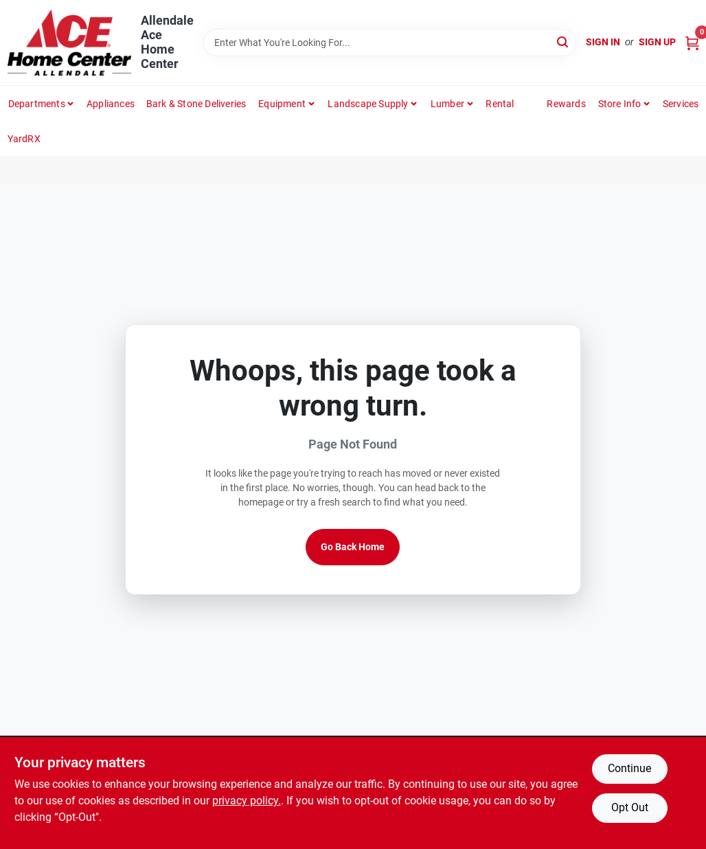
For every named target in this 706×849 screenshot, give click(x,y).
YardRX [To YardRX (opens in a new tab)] (24, 138)
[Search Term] (390, 42)
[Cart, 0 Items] (692, 42)
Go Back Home (353, 546)
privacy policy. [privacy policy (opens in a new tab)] (246, 800)
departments (36, 103)
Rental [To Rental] (500, 103)
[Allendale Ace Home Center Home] (69, 43)
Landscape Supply (368, 103)
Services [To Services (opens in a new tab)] (681, 103)
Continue (629, 768)
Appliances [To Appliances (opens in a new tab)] (111, 103)
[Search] (563, 41)
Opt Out (629, 807)
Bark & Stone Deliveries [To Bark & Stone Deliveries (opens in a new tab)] (196, 103)
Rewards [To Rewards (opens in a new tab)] (566, 103)
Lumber (447, 103)
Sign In (603, 41)
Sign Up (657, 41)
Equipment (282, 103)
